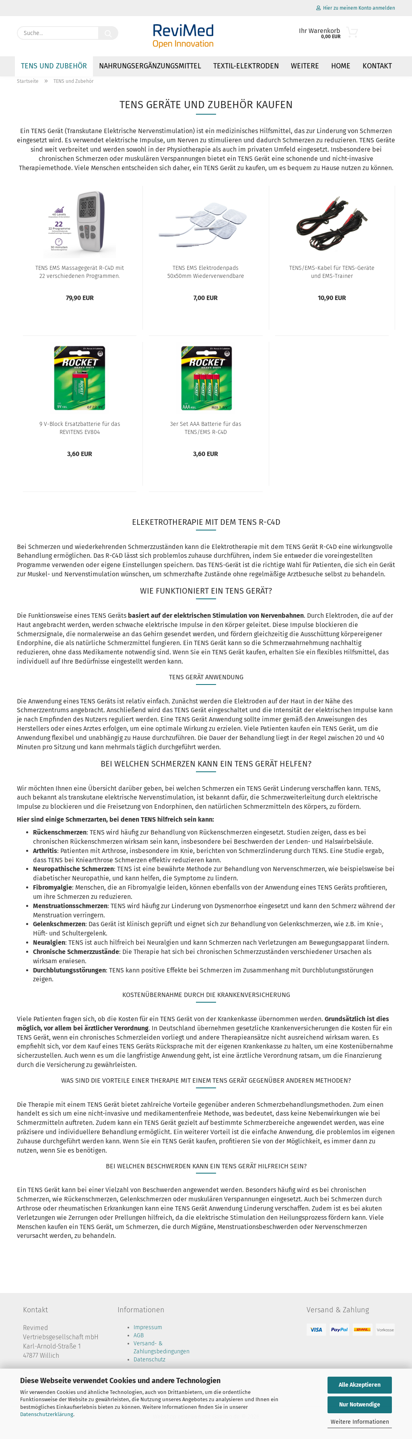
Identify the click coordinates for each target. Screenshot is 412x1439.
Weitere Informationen (360, 1421)
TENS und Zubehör (54, 66)
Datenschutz (149, 1359)
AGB (139, 1335)
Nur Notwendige (359, 1404)
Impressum (148, 1327)
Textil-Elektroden (246, 66)
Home (340, 66)
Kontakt (377, 66)
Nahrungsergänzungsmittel (150, 66)
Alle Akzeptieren (360, 1384)
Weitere (305, 66)
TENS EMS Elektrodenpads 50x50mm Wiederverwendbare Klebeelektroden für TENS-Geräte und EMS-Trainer (205, 272)
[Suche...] (108, 33)
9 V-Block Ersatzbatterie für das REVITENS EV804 (79, 428)
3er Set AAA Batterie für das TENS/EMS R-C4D (205, 428)
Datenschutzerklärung (46, 1414)
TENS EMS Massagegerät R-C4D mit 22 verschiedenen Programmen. (79, 272)
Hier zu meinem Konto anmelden (355, 8)
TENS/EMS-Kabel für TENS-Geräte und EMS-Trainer (332, 272)
